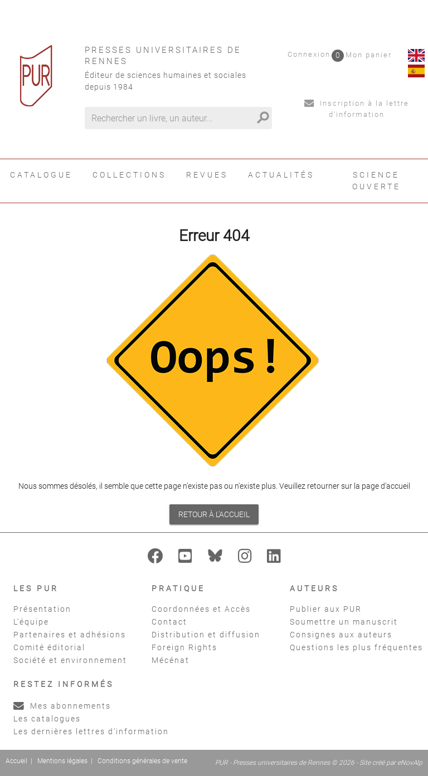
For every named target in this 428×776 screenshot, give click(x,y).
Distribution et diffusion (206, 634)
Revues (207, 174)
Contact (169, 621)
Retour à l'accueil (214, 514)
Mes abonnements (62, 705)
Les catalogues (47, 718)
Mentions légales (62, 761)
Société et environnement (70, 660)
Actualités (281, 174)
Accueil (16, 761)
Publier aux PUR (326, 609)
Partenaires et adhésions (69, 634)
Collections (129, 174)
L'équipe (31, 621)
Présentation (42, 609)
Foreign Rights (184, 647)
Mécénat (170, 660)
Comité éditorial (49, 647)
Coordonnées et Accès (201, 609)
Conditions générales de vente (142, 761)
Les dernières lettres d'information (91, 731)
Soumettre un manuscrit (344, 621)
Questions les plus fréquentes (356, 647)
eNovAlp (409, 763)
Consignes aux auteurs (341, 634)
